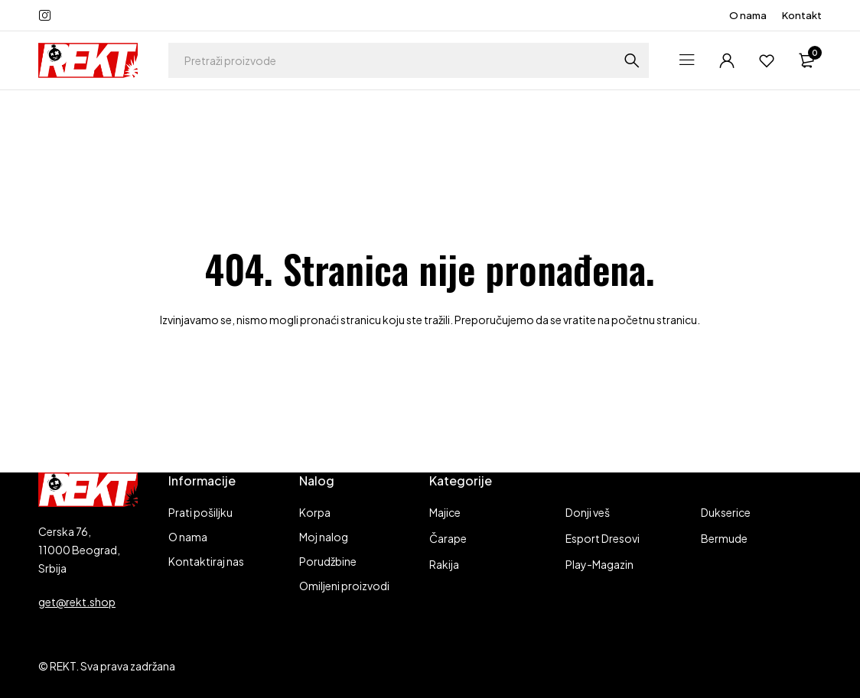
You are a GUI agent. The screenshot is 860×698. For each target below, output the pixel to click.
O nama (748, 15)
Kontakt (802, 15)
